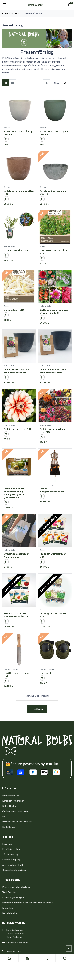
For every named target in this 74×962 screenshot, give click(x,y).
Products (16, 13)
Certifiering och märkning (15, 811)
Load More (37, 709)
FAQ (4, 816)
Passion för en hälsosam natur (17, 821)
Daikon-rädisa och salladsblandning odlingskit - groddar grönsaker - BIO (15, 493)
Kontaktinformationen (13, 800)
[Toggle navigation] (4, 5)
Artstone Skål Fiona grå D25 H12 (53, 192)
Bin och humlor (9, 913)
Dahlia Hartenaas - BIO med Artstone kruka (53, 371)
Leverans (7, 843)
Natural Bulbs (9, 806)
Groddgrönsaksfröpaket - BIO (54, 615)
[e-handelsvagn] (69, 5)
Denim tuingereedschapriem (52, 490)
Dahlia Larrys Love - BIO (17, 429)
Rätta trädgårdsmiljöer (13, 897)
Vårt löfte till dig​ (10, 854)
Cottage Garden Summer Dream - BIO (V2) (54, 311)
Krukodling (7, 907)
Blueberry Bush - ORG (16, 250)
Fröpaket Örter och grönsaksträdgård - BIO (17, 615)
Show (57, 82)
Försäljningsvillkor (11, 849)
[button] (6, 139)
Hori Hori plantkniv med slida (17, 674)
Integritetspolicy (10, 795)
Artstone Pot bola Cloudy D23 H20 (18, 133)
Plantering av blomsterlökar (16, 886)
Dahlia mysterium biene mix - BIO (53, 430)
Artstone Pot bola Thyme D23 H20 (54, 133)
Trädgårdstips (9, 892)
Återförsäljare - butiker (14, 864)
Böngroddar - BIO (14, 310)
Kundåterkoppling (11, 859)
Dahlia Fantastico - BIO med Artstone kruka (17, 371)
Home (5, 13)
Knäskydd (45, 672)
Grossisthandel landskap (14, 869)
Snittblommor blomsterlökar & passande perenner (27, 902)
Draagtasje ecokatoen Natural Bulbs (16, 555)
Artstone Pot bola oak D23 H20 (19, 192)
